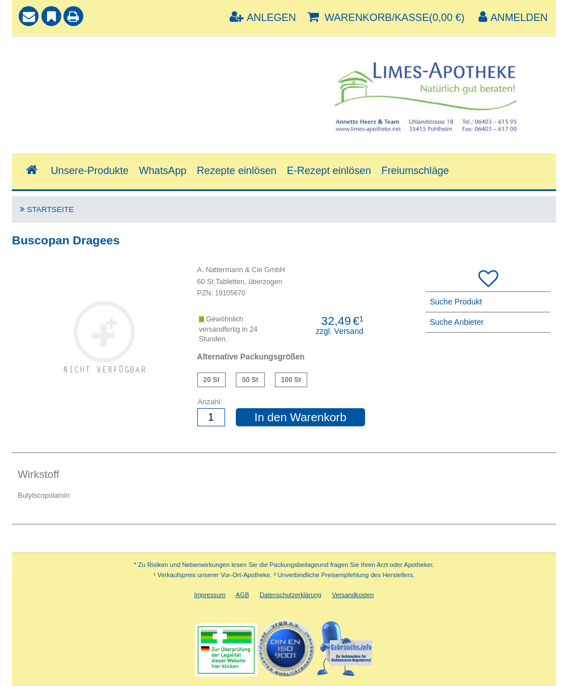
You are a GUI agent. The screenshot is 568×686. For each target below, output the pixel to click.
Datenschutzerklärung (290, 594)
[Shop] (31, 170)
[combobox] (150, 82)
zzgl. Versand (339, 331)
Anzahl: (210, 401)
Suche (34, 54)
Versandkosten (353, 594)
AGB (242, 594)
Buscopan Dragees (212, 380)
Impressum (209, 594)
